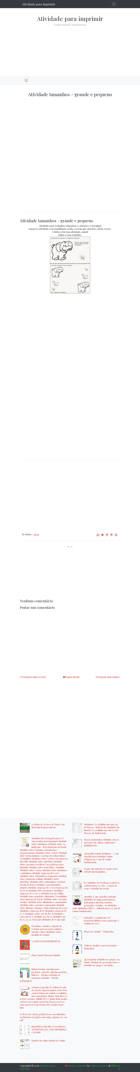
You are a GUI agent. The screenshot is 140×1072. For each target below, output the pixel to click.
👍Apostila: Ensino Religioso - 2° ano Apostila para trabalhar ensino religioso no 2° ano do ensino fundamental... (101, 858)
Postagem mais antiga (107, 676)
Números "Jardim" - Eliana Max (98, 931)
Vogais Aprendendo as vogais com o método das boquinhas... (101, 870)
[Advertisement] (70, 49)
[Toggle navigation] (114, 4)
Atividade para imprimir (38, 4)
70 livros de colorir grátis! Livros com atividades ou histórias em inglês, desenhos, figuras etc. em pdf (43, 1017)
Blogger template (77, 1065)
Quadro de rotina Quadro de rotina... (48, 1040)
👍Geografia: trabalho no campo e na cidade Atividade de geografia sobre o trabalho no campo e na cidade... (102, 962)
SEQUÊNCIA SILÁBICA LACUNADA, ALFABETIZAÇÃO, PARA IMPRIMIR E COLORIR (49, 1029)
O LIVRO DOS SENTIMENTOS (45, 941)
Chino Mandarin (99, 1065)
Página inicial (72, 676)
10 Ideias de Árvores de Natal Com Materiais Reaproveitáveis (48, 826)
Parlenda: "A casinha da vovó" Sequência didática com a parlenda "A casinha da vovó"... (101, 920)
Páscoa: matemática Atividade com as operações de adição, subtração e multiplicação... (101, 842)
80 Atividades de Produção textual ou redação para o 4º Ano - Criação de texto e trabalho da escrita (101, 885)
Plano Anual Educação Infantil (45, 955)
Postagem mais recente (33, 676)
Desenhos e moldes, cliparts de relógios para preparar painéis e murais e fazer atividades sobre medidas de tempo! (47, 930)
